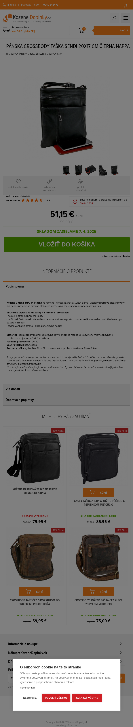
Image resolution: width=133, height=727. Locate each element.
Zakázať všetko (87, 698)
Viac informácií (27, 687)
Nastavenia (30, 698)
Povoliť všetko (56, 698)
